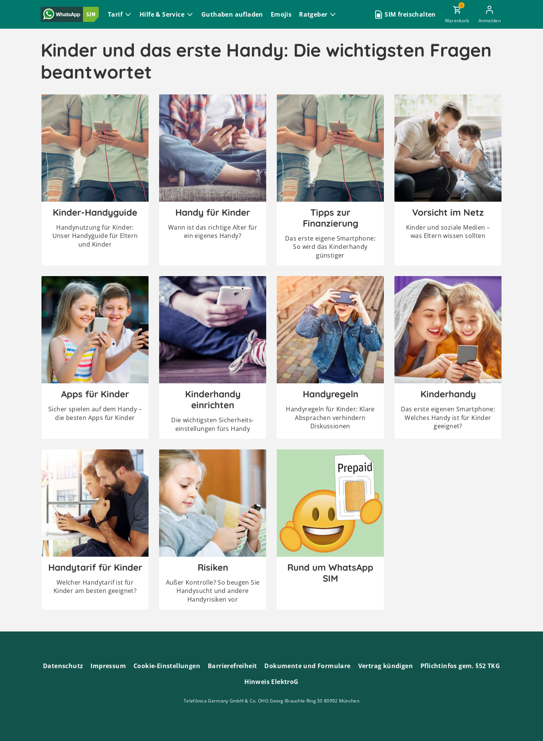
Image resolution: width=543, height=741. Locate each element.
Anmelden (490, 20)
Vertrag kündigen (385, 666)
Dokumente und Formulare (307, 666)
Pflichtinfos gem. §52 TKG (460, 666)
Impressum (108, 666)
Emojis (281, 14)
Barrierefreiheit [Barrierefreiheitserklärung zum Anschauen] (232, 666)
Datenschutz (63, 666)
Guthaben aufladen (232, 14)
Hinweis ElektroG (271, 682)
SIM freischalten (410, 14)
